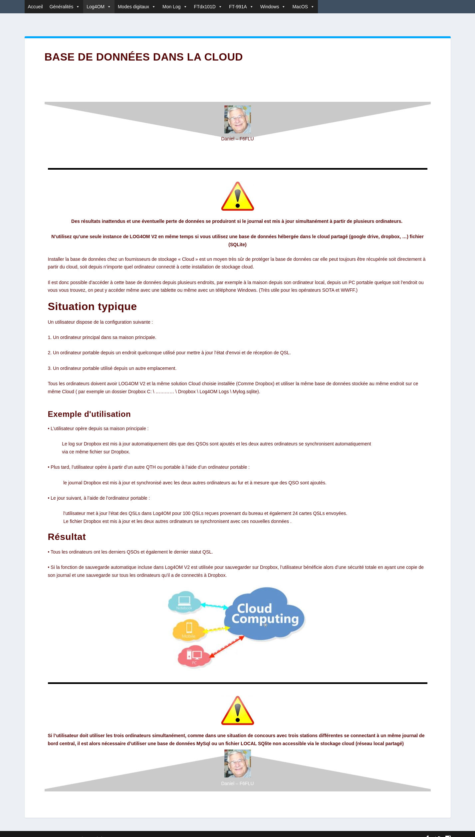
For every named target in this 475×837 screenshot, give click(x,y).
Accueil (35, 6)
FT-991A (241, 6)
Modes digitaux (137, 6)
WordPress (123, 829)
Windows (273, 6)
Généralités (65, 6)
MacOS (303, 6)
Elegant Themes (64, 829)
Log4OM (99, 6)
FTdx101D (208, 6)
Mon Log (174, 6)
